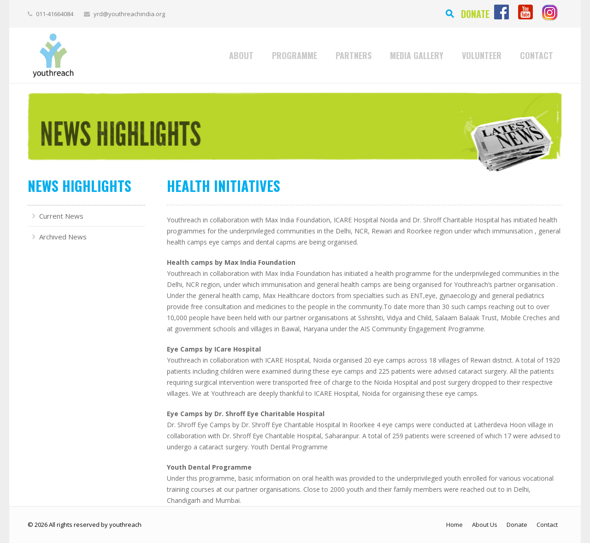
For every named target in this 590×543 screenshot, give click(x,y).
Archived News (63, 236)
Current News (61, 216)
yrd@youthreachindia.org (129, 14)
